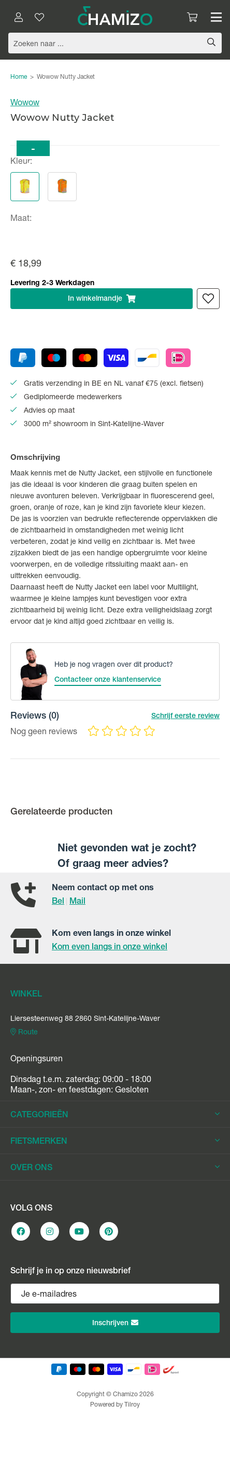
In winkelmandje (102, 298)
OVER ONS (115, 1168)
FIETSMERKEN (115, 1141)
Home (18, 77)
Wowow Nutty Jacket (66, 77)
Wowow (24, 104)
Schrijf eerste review (185, 716)
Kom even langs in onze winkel (109, 948)
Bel (58, 902)
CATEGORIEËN (115, 1115)
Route (24, 1032)
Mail (77, 902)
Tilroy (132, 1405)
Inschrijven (115, 1323)
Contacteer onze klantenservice (107, 680)
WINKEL (26, 995)
